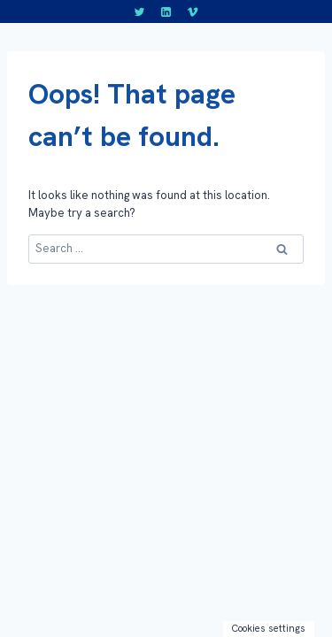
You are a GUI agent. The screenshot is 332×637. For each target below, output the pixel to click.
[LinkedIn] (166, 11)
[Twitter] (139, 11)
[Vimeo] (192, 11)
